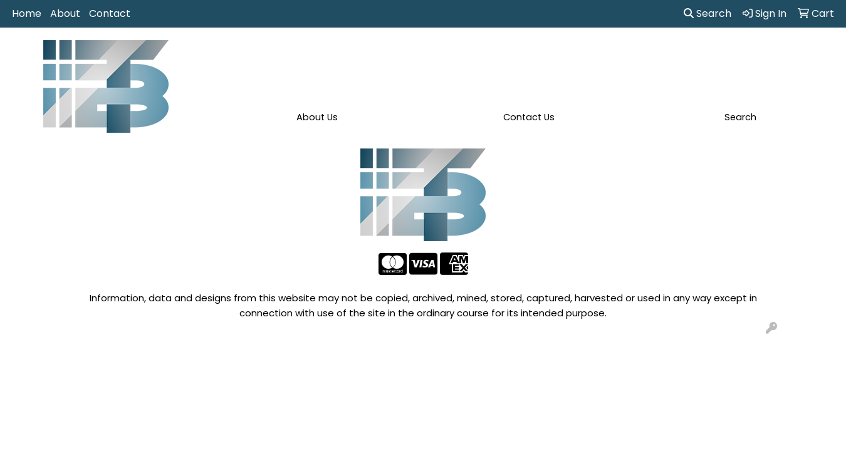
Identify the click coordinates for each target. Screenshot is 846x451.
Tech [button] (687, 55)
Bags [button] (376, 55)
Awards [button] (327, 55)
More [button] (782, 55)
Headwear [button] (532, 55)
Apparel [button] (271, 55)
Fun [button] (481, 55)
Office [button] (641, 55)
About (65, 13)
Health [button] (592, 55)
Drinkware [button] (430, 55)
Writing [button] (735, 55)
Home (26, 13)
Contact (109, 13)
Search (707, 13)
